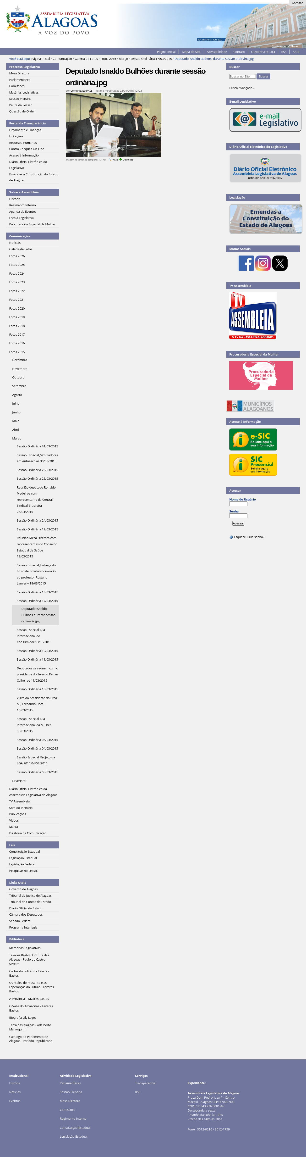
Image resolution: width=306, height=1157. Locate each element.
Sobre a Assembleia (24, 192)
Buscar (234, 67)
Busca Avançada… (242, 88)
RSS (283, 52)
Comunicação (62, 58)
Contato (239, 52)
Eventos (14, 1101)
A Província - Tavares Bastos (29, 998)
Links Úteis (17, 882)
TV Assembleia (240, 286)
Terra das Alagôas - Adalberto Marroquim (30, 1027)
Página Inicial (166, 52)
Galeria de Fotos (86, 58)
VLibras (293, 46)
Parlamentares (70, 1083)
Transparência (145, 1083)
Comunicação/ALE (81, 90)
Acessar (297, 3)
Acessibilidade (217, 52)
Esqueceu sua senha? (246, 537)
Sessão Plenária (71, 1092)
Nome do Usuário (242, 499)
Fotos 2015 (108, 58)
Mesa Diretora (70, 1101)
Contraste (278, 46)
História (14, 1083)
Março (123, 58)
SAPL (296, 52)
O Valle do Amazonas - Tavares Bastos (31, 1008)
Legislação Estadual (73, 1136)
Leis (12, 845)
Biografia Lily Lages (22, 1017)
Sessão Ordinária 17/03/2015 (151, 58)
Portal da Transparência (27, 123)
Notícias (15, 1092)
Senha (234, 511)
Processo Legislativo (24, 67)
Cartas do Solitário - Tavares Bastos (29, 973)
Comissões (67, 1109)
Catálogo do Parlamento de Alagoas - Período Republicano (30, 1039)
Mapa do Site (191, 52)
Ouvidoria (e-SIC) (263, 52)
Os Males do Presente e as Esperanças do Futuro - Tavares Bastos (31, 986)
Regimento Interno (73, 1118)
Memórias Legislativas (24, 948)
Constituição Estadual (75, 1127)
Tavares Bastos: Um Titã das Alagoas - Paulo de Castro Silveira (29, 959)
